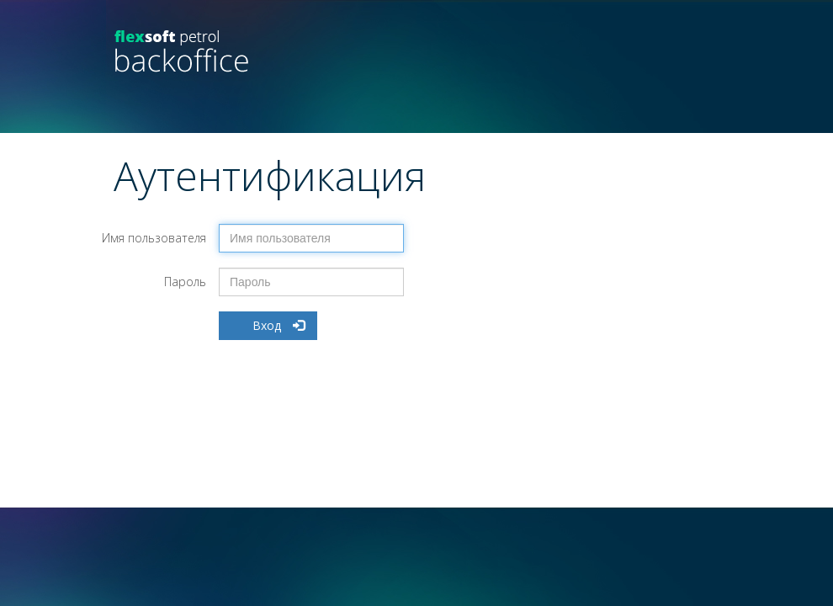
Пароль (185, 282)
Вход (278, 325)
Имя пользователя (154, 238)
